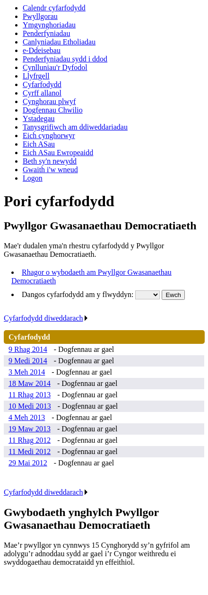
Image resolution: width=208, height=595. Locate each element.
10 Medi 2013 (30, 406)
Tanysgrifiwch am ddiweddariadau (75, 127)
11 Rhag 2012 (30, 440)
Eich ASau (39, 144)
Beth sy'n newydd (50, 161)
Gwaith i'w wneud (50, 170)
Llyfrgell (36, 76)
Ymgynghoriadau (49, 25)
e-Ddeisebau (42, 50)
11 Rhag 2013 (30, 395)
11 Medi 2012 (30, 451)
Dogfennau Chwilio (53, 110)
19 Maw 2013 (30, 429)
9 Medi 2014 (28, 361)
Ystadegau (39, 118)
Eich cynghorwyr (49, 135)
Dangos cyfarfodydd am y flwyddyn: (78, 294)
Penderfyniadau (46, 33)
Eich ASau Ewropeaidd (58, 153)
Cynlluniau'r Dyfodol (55, 67)
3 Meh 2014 (27, 372)
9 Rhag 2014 (28, 349)
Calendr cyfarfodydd (54, 8)
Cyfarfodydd (42, 84)
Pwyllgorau (40, 16)
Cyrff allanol (42, 93)
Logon (33, 178)
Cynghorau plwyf (49, 101)
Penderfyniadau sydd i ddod (65, 59)
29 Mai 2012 (28, 463)
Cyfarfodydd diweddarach (46, 318)
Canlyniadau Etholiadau (59, 42)
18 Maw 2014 (30, 383)
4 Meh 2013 (27, 417)
